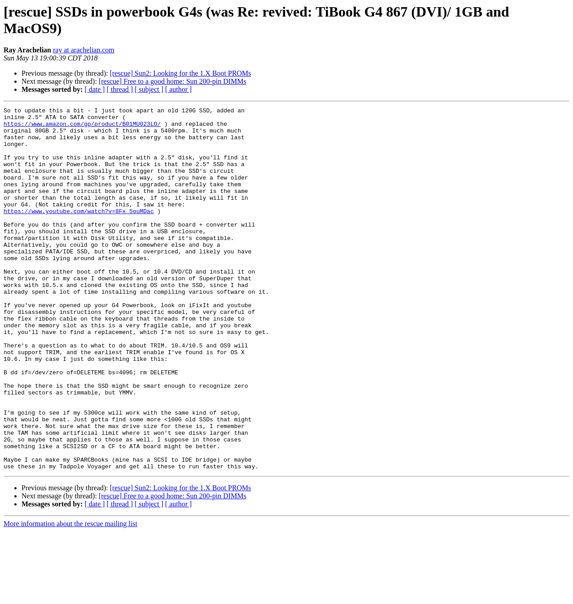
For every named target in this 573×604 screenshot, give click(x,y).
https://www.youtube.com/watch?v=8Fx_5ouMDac (79, 232)
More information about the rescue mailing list (70, 596)
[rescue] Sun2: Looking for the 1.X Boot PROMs (180, 73)
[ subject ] (149, 89)
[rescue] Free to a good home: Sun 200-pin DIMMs (172, 81)
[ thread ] (120, 89)
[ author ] (178, 89)
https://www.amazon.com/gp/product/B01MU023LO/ (82, 128)
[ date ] (95, 89)
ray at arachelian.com (83, 50)
